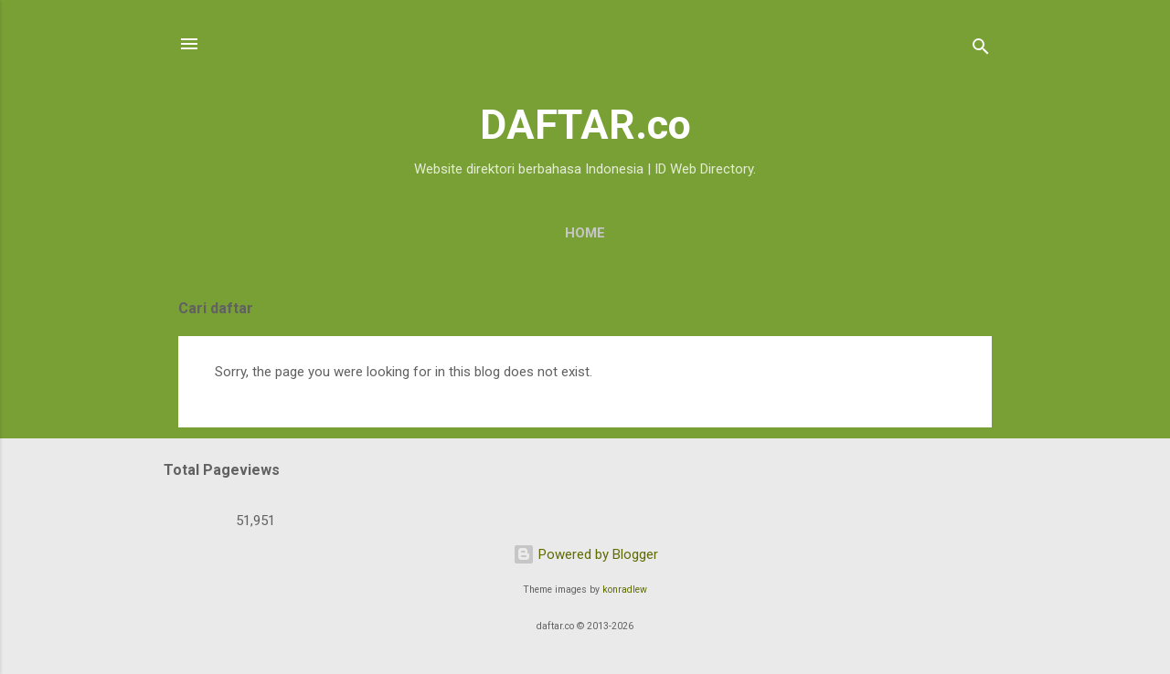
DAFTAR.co (585, 124)
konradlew (624, 589)
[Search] (981, 50)
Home (585, 233)
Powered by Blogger (585, 554)
